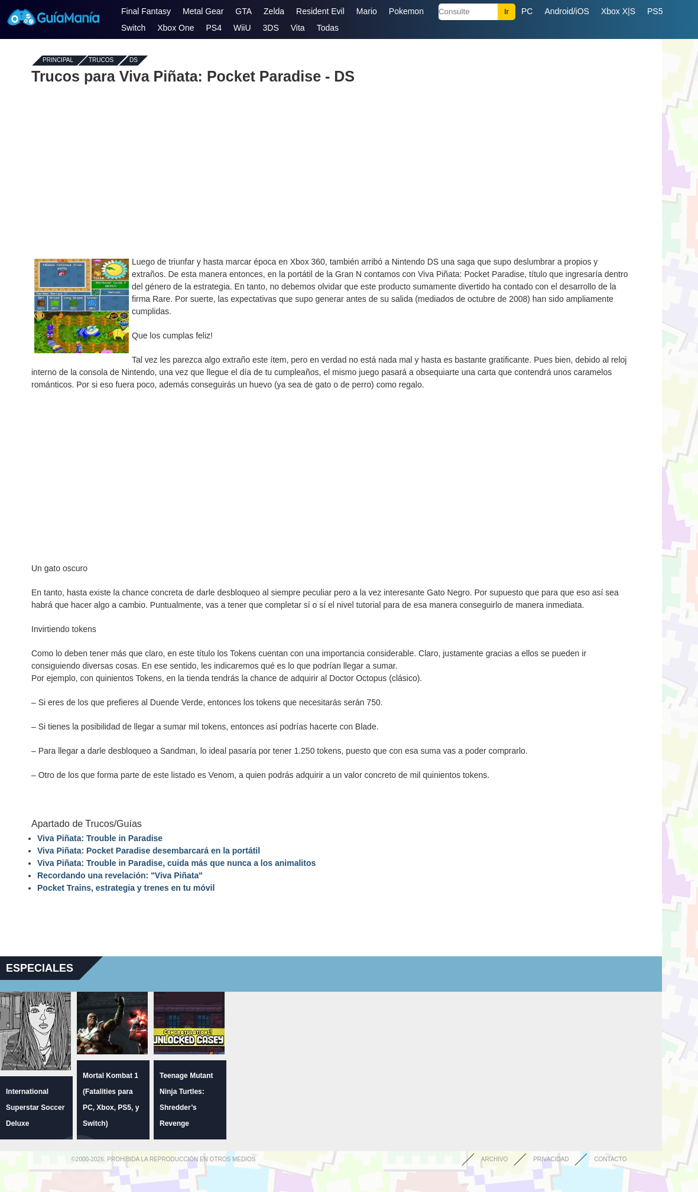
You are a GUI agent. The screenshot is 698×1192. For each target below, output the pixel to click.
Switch (133, 27)
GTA (243, 11)
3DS (271, 27)
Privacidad (551, 1159)
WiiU (242, 27)
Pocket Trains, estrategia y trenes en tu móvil (126, 888)
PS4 (214, 27)
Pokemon (406, 11)
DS (133, 60)
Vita (298, 27)
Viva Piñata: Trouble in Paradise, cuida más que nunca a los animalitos (176, 863)
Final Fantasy (146, 11)
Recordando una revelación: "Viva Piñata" (120, 875)
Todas (328, 27)
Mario (366, 11)
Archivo (494, 1159)
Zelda (274, 11)
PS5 (655, 11)
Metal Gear (203, 11)
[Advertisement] (331, 170)
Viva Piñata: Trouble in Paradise (100, 838)
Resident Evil (320, 11)
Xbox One (175, 27)
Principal (58, 60)
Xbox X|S (618, 11)
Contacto (610, 1159)
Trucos (101, 60)
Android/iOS (566, 11)
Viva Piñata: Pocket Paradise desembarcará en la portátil (148, 850)
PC (527, 11)
